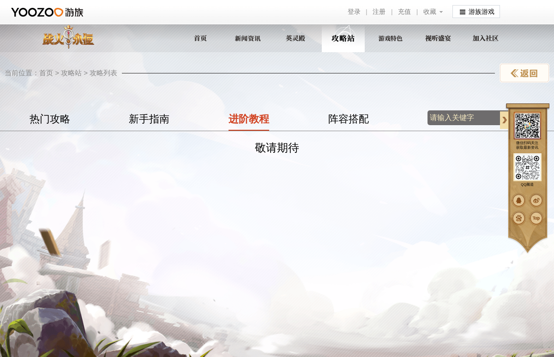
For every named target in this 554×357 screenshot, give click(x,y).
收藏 (429, 11)
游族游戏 (477, 11)
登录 (354, 11)
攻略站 (71, 73)
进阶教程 (249, 119)
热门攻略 (50, 119)
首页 (46, 73)
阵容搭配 (348, 119)
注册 (379, 11)
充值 (404, 11)
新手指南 (149, 119)
